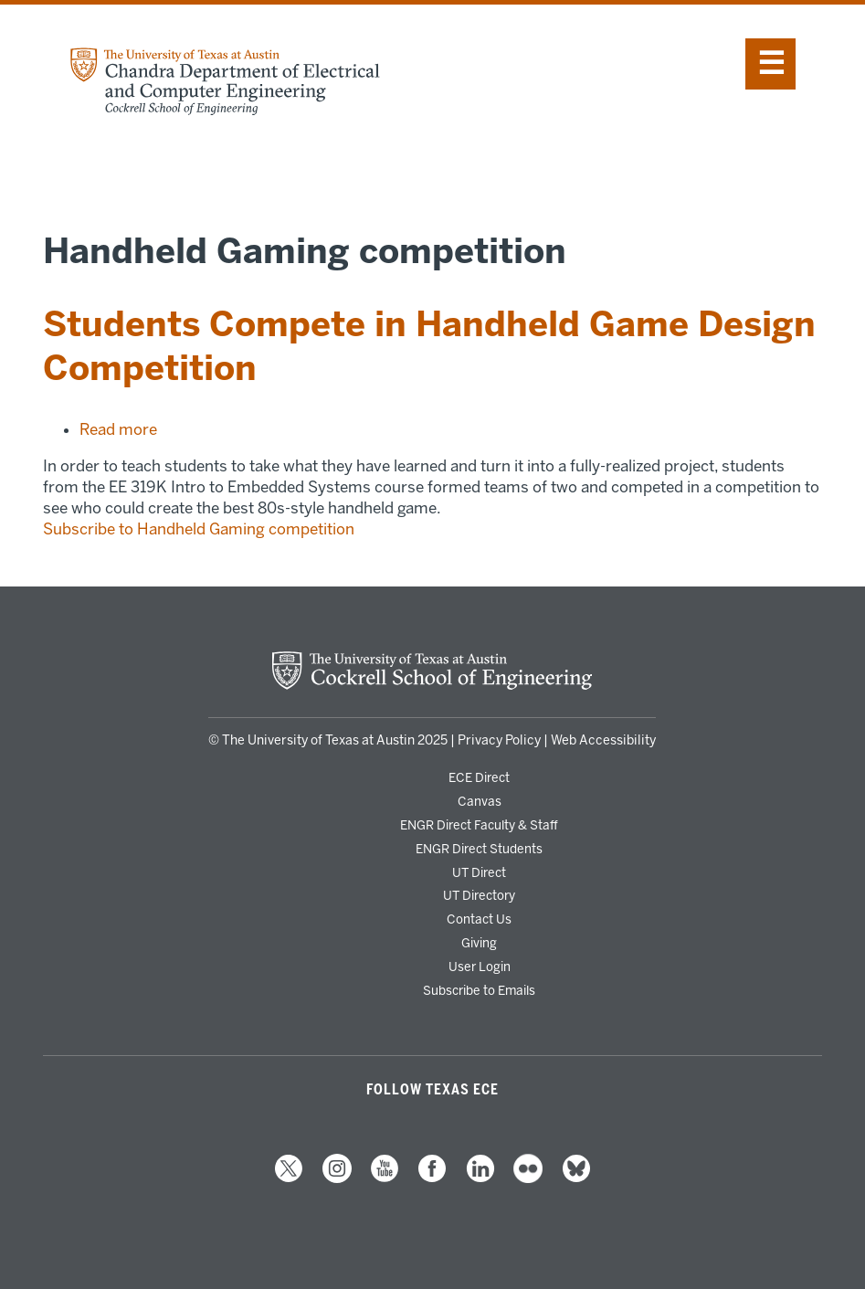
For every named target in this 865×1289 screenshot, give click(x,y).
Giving (479, 942)
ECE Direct (479, 777)
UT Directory (479, 895)
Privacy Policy (499, 740)
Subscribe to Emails (479, 990)
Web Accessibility (603, 740)
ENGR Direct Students (479, 848)
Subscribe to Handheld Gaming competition (198, 529)
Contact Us (479, 919)
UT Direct (479, 872)
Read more (118, 429)
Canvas (479, 801)
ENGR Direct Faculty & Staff (479, 825)
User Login (479, 966)
